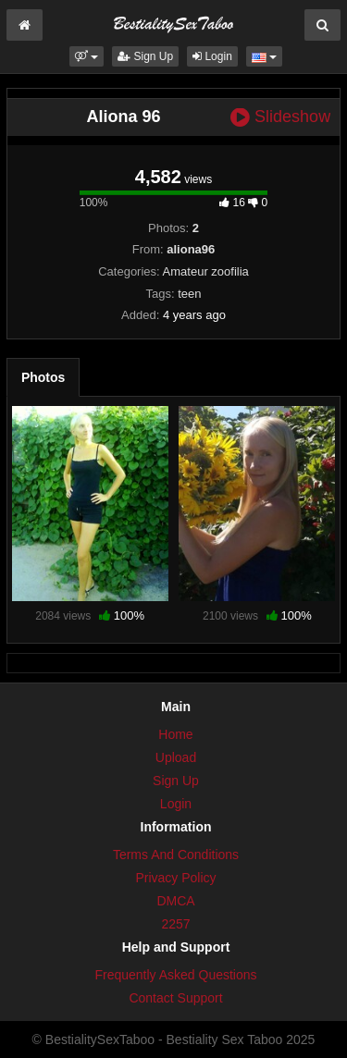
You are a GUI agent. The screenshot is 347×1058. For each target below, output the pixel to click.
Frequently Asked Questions (175, 974)
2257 (175, 924)
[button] (86, 56)
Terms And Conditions (176, 854)
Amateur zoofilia (206, 271)
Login (212, 56)
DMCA (175, 900)
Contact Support (175, 997)
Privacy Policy (175, 877)
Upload (175, 757)
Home (175, 734)
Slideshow (280, 117)
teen (189, 294)
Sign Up (145, 56)
